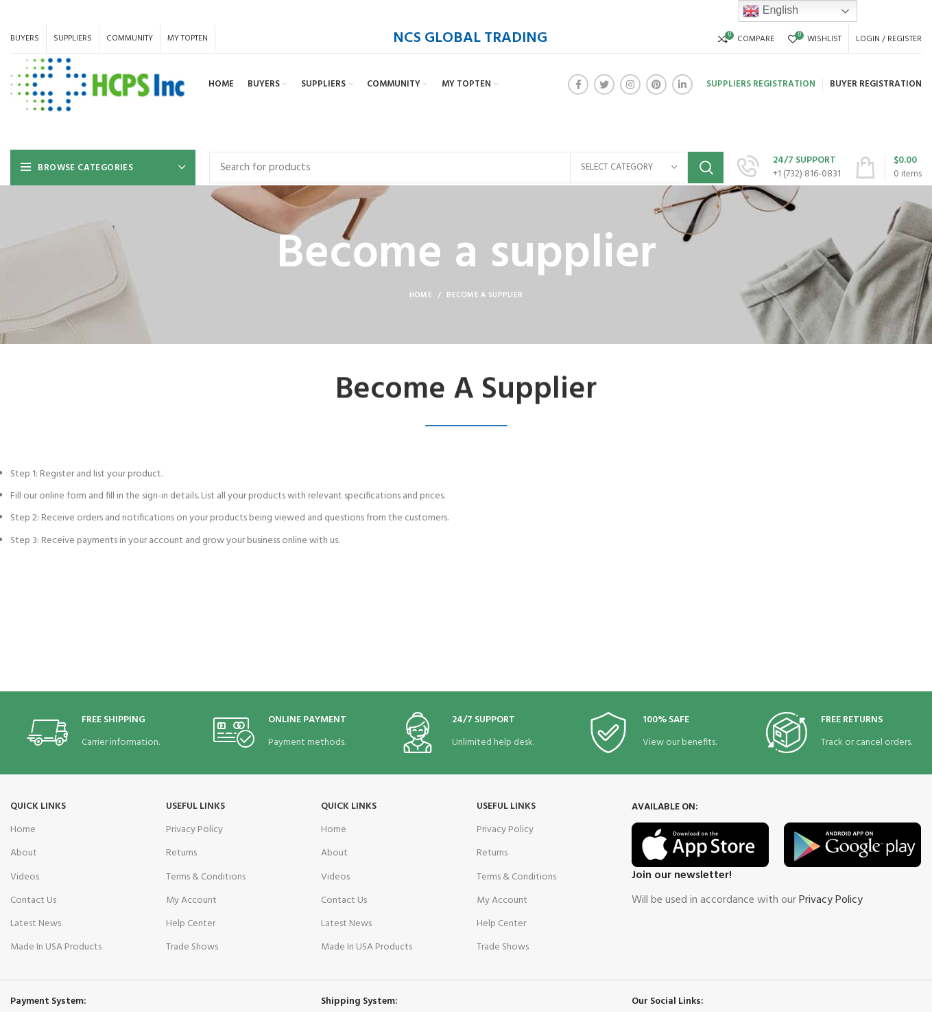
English (770, 11)
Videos (24, 877)
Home (420, 295)
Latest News (35, 924)
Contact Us (33, 900)
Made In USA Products (55, 947)
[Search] (466, 167)
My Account (191, 900)
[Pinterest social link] (656, 84)
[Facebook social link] (578, 84)
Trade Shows (192, 947)
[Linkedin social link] (682, 84)
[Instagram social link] (630, 84)
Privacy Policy (194, 830)
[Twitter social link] (604, 84)
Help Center (190, 924)
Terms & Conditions (206, 877)
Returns (181, 853)
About (23, 853)
